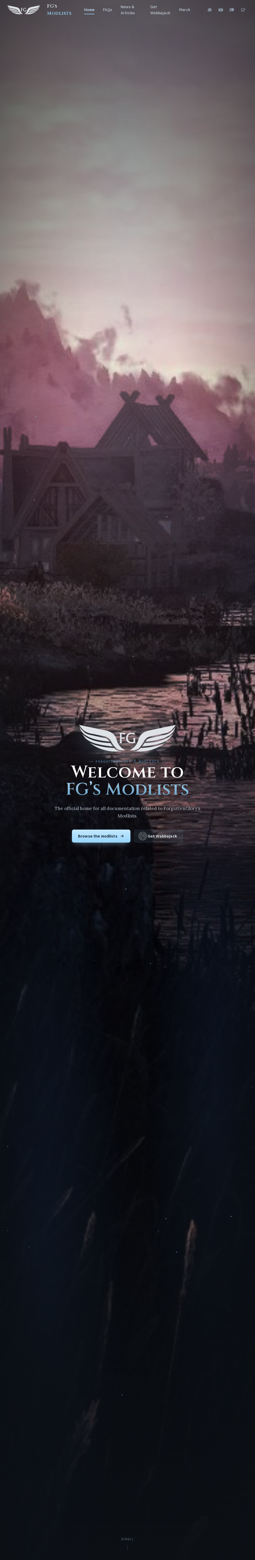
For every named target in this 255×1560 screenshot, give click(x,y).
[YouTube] (220, 10)
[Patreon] (231, 10)
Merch (184, 9)
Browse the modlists (101, 836)
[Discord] (209, 10)
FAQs (107, 9)
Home (89, 9)
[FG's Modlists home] (40, 10)
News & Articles (128, 9)
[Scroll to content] (127, 1545)
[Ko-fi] (243, 10)
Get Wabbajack (160, 9)
